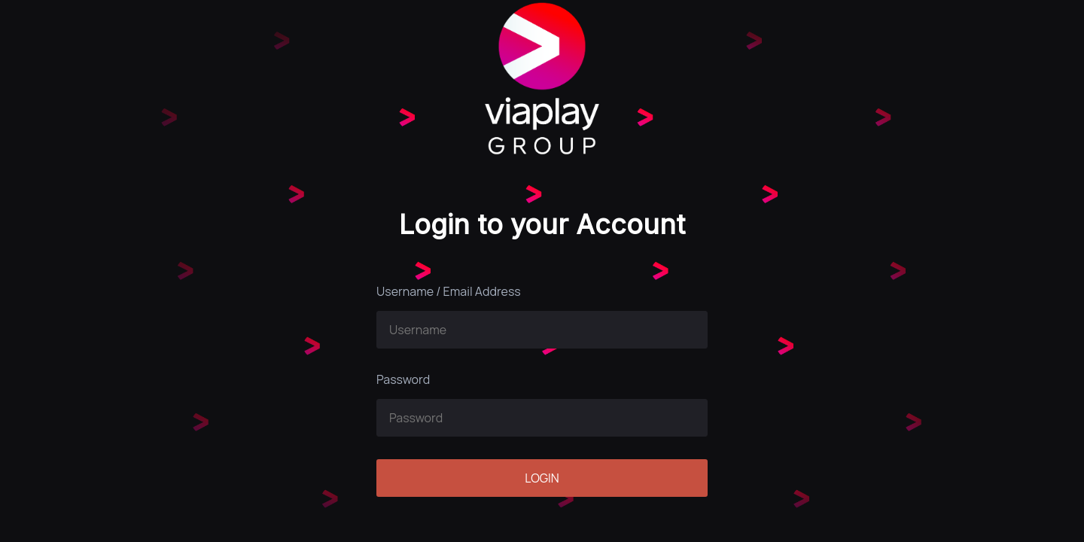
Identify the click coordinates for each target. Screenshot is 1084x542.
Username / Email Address (448, 291)
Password (403, 379)
